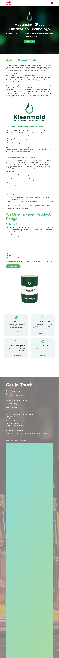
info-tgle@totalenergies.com (17, 438)
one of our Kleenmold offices (21, 151)
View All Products (13, 266)
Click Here (42, 333)
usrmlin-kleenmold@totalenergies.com (19, 422)
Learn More (29, 41)
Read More (42, 355)
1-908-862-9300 (11, 420)
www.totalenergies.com (19, 449)
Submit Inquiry (15, 355)
